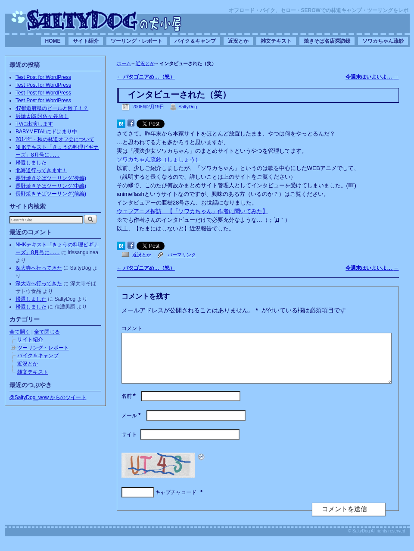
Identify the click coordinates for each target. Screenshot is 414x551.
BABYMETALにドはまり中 (46, 132)
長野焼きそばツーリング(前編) (51, 194)
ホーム (124, 63)
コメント (131, 328)
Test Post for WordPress (43, 77)
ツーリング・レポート (136, 41)
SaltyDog (187, 106)
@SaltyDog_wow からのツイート (48, 397)
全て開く (19, 332)
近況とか (238, 41)
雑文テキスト (276, 41)
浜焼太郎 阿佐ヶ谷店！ (42, 116)
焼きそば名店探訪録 (327, 41)
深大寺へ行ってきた (39, 268)
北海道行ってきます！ (41, 170)
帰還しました (31, 163)
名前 (129, 406)
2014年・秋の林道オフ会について (55, 139)
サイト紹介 (86, 41)
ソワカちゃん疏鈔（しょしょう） (159, 159)
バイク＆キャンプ (195, 41)
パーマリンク (182, 254)
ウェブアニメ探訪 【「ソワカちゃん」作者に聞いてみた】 (192, 211)
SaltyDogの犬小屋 (96, 20)
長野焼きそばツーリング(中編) (51, 186)
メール (132, 426)
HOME (53, 41)
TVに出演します (34, 124)
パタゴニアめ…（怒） (146, 77)
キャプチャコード (175, 503)
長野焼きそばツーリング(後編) (51, 178)
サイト (129, 445)
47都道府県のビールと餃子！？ (52, 108)
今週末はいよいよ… (372, 77)
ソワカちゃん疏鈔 (383, 41)
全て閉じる (47, 332)
